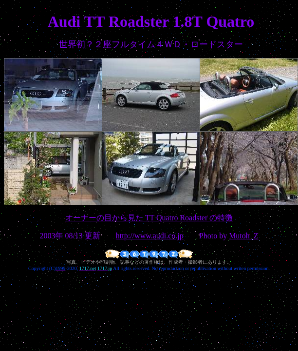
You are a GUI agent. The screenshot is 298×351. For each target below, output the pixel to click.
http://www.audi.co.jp (150, 236)
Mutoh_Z (243, 236)
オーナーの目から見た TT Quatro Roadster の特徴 (149, 218)
